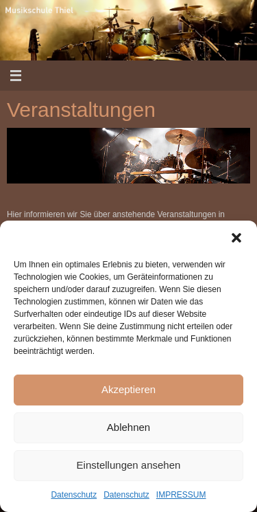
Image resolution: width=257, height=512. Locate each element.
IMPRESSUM (181, 495)
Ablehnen (128, 427)
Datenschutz (74, 495)
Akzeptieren (128, 389)
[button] (236, 238)
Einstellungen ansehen (129, 465)
